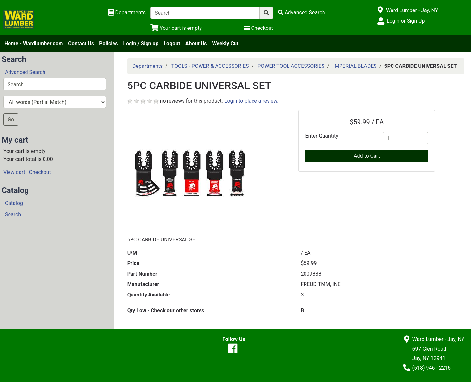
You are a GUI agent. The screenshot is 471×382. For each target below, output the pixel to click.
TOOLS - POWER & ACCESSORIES (210, 66)
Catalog (14, 203)
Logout (172, 43)
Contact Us (81, 43)
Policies (108, 43)
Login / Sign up (140, 43)
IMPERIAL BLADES (355, 66)
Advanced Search (25, 72)
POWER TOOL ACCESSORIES (290, 66)
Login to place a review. (251, 101)
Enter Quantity (321, 136)
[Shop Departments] (127, 13)
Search (13, 214)
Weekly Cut (225, 43)
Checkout (40, 172)
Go (11, 119)
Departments (147, 66)
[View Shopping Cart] (176, 28)
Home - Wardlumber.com (33, 43)
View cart (14, 172)
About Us (196, 43)
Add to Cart (367, 156)
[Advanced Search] (301, 13)
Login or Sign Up (406, 21)
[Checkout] (258, 28)
